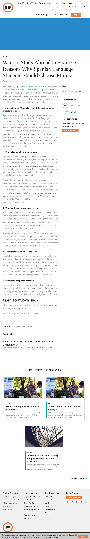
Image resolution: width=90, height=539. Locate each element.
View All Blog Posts (79, 478)
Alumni (57, 3)
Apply (76, 14)
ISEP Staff (48, 497)
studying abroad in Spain (37, 86)
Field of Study (16, 326)
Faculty (64, 3)
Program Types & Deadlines (33, 497)
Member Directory (51, 500)
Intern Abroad (7, 509)
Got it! (83, 536)
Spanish (30, 326)
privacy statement (53, 537)
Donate (71, 3)
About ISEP (21, 3)
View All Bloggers (69, 112)
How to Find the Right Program (13, 500)
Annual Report (50, 509)
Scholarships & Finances (10, 503)
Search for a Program (10, 497)
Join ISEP (30, 3)
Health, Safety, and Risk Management (31, 511)
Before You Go (29, 503)
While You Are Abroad (31, 506)
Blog (5, 57)
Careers (47, 506)
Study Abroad (7, 506)
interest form (18, 305)
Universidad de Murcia (13, 118)
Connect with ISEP (70, 130)
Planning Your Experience (32, 500)
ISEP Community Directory (43, 3)
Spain (23, 326)
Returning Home (29, 515)
